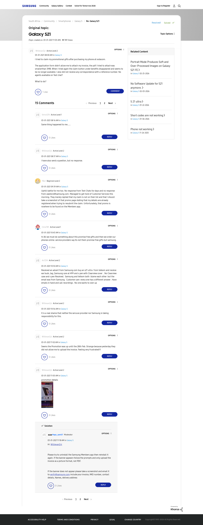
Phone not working (141, 129)
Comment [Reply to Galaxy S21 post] (115, 91)
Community (44, 6)
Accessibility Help (37, 520)
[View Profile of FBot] (44, 181)
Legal (112, 520)
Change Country (133, 520)
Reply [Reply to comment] (109, 137)
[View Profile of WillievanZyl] (41, 51)
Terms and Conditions (68, 520)
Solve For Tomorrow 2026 (85, 6)
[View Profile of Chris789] (45, 227)
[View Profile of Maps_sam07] (57, 435)
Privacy (94, 520)
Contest (69, 6)
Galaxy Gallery (57, 6)
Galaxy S (58, 55)
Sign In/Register (163, 6)
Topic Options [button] (166, 34)
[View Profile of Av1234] (45, 260)
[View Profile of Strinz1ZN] (46, 115)
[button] (119, 49)
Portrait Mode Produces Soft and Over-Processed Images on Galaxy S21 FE (150, 66)
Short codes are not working (147, 115)
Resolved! (156, 22)
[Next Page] (112, 103)
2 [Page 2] (104, 103)
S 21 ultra (136, 101)
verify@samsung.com (60, 474)
